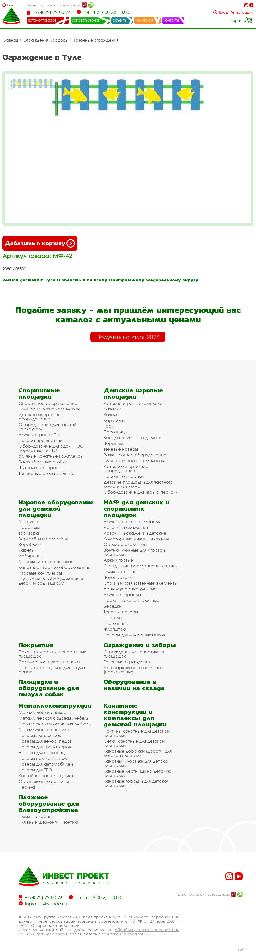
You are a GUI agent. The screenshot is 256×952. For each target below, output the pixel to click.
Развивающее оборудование (135, 455)
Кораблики (30, 544)
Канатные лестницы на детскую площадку (138, 773)
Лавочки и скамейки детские (135, 533)
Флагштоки (116, 629)
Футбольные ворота (40, 467)
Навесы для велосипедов (45, 741)
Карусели (114, 420)
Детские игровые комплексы (135, 403)
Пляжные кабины (121, 571)
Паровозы (29, 527)
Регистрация (242, 12)
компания (145, 20)
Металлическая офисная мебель (55, 724)
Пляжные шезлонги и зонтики (49, 822)
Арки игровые (118, 560)
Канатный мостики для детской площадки (137, 763)
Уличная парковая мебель (132, 521)
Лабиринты (30, 556)
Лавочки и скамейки (126, 527)
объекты (120, 20)
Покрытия (36, 645)
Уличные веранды (122, 594)
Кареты (26, 550)
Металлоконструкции (55, 705)
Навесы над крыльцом (43, 758)
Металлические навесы (44, 712)
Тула (11, 5)
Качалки (112, 409)
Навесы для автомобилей (46, 764)
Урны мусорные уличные (130, 589)
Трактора (29, 533)
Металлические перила (44, 729)
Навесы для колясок (40, 735)
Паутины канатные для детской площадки (137, 733)
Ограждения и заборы (46, 40)
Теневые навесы (121, 449)
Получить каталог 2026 (128, 336)
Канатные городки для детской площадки (137, 783)
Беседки (113, 606)
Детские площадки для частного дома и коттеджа (138, 484)
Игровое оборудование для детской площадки (56, 508)
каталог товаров (42, 20)
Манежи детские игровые (46, 561)
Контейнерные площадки (46, 775)
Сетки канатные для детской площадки (134, 743)
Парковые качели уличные (132, 600)
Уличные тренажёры (40, 434)
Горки (110, 426)
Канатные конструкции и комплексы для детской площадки (135, 714)
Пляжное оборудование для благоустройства (49, 803)
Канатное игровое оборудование (55, 567)
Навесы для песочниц (42, 752)
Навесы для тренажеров (45, 747)
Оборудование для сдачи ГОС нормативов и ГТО (51, 448)
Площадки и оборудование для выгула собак (49, 688)
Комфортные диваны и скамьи (137, 539)
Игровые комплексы (40, 573)
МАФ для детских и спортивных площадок (137, 508)
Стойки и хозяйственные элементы (140, 583)
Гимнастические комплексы (49, 409)
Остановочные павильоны (46, 781)
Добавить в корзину (40, 243)
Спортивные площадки (39, 393)
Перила (27, 787)
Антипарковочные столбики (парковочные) (133, 669)
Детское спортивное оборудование (41, 416)
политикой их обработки (125, 934)
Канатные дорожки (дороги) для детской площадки (138, 753)
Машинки (29, 521)
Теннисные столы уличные (46, 473)
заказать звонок (86, 20)
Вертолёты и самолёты (43, 539)
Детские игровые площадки (133, 393)
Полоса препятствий (40, 440)
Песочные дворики (124, 476)
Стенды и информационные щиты (141, 566)
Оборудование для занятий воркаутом (47, 426)
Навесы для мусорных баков (134, 635)
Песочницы (116, 432)
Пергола (113, 617)
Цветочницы (116, 623)
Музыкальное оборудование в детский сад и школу (51, 581)
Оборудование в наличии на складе (134, 685)
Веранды (113, 443)
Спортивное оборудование (48, 403)
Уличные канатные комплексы (51, 456)
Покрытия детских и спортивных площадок (52, 654)
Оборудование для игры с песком (140, 492)
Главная (10, 40)
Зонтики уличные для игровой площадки (134, 552)
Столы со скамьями (125, 544)
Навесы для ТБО (35, 770)
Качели (111, 414)
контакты (171, 20)
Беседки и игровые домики (133, 437)
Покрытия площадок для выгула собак (52, 669)
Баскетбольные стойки (43, 462)
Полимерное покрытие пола (49, 662)
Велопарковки (119, 577)
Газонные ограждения (96, 40)
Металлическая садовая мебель (54, 718)
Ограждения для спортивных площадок (134, 654)
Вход (223, 12)
